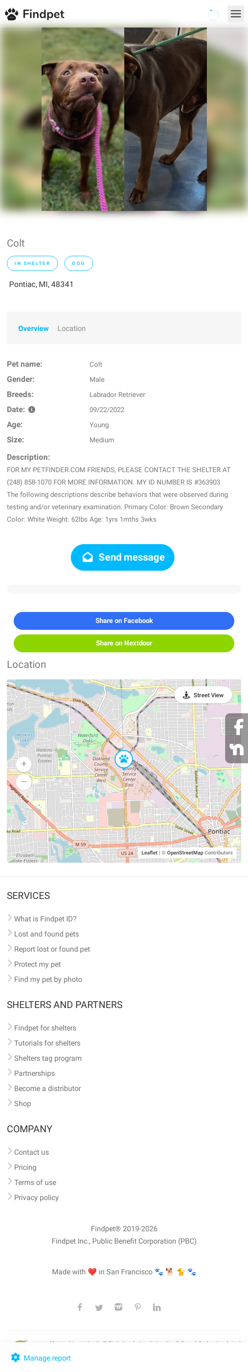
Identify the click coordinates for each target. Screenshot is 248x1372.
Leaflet (150, 853)
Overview (33, 328)
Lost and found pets (46, 934)
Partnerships (34, 1073)
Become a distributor (47, 1088)
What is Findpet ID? (45, 919)
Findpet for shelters (45, 1028)
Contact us (31, 1152)
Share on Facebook (124, 621)
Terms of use (35, 1182)
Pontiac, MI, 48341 (41, 284)
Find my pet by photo (48, 979)
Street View (209, 695)
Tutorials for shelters (47, 1043)
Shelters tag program (48, 1058)
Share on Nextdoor (124, 643)
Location (72, 328)
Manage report (40, 1358)
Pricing (25, 1167)
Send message (122, 557)
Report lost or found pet (52, 949)
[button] (117, 750)
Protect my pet (37, 964)
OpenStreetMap (185, 853)
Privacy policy (36, 1197)
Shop (22, 1103)
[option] (83, 119)
